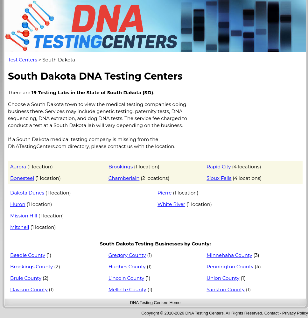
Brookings (120, 167)
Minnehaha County (229, 255)
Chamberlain (124, 178)
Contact (271, 313)
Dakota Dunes (27, 193)
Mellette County (127, 289)
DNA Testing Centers (149, 302)
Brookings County (31, 267)
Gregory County (127, 255)
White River (171, 204)
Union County (222, 278)
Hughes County (127, 267)
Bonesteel (22, 178)
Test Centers (22, 60)
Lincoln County (126, 278)
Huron (17, 204)
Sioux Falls (218, 178)
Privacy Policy (295, 313)
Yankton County (225, 289)
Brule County (25, 278)
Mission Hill (23, 216)
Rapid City (218, 167)
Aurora (18, 167)
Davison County (29, 289)
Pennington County (229, 267)
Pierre (165, 193)
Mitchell (19, 227)
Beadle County (27, 255)
